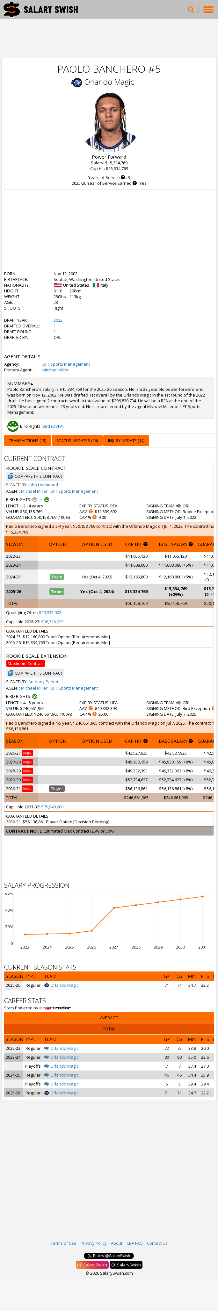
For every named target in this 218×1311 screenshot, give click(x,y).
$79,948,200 (52, 807)
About (116, 1243)
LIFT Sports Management (66, 364)
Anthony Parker (43, 681)
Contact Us (157, 1243)
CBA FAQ (135, 1243)
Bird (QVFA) (52, 426)
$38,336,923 (52, 622)
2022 (58, 320)
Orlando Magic (109, 81)
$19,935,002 (50, 612)
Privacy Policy (94, 1243)
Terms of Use (63, 1243)
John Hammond (43, 485)
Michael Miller (55, 370)
